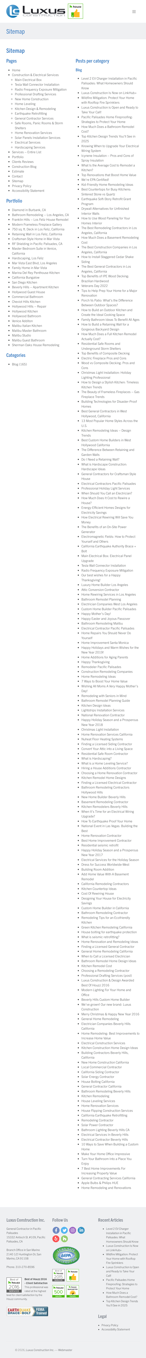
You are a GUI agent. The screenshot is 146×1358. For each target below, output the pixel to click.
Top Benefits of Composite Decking (105, 353)
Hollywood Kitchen (25, 311)
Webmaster (65, 1350)
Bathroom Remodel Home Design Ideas (108, 961)
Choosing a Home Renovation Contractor (109, 773)
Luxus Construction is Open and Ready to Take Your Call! (122, 1271)
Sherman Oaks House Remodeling (35, 345)
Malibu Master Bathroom (29, 330)
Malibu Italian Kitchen (27, 325)
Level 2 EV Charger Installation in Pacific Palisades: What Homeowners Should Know (109, 83)
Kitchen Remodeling (95, 1096)
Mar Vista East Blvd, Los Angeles (34, 263)
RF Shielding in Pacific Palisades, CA (37, 243)
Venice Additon (22, 321)
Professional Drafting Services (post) (106, 975)
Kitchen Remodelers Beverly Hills (104, 806)
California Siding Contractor (100, 1072)
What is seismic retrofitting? (100, 937)
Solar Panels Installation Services (37, 137)
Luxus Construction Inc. (40, 1350)
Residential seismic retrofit (99, 845)
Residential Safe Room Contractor (104, 753)
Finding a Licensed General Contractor (107, 946)
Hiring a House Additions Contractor (106, 768)
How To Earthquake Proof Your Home (106, 821)
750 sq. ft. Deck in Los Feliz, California (38, 229)
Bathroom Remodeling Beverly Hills (106, 1091)
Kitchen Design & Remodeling (35, 108)
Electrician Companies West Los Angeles (109, 604)
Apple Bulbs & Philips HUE (99, 1183)
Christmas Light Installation (100, 729)
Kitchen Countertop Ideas (99, 888)
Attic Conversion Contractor (100, 589)
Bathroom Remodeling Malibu (102, 623)
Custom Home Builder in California (105, 908)
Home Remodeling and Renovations (106, 1187)
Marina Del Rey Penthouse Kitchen (36, 272)
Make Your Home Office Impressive (105, 1154)
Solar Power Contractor (97, 1125)
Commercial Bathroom (27, 296)
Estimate (18, 171)
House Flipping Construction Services (107, 1110)
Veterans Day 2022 (94, 285)
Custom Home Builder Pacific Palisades (108, 609)
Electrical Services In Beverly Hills (105, 1134)
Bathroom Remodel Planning (101, 599)
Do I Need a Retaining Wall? (100, 459)
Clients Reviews (23, 161)
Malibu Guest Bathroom (28, 340)
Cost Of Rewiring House (97, 893)
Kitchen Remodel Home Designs (103, 777)
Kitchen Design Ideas (96, 705)
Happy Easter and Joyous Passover (105, 618)
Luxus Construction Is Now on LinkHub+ (109, 93)
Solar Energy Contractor (97, 1076)
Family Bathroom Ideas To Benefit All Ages (110, 319)
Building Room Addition (97, 869)
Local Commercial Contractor (101, 1067)
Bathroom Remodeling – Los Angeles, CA (40, 215)
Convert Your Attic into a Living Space (107, 748)
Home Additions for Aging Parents (104, 657)
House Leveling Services (98, 1101)
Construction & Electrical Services (35, 75)
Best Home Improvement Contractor (106, 840)
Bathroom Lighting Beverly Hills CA (105, 1130)
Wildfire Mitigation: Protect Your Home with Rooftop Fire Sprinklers (122, 1258)
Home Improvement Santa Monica (105, 642)
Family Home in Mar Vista (29, 268)
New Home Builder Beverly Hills (103, 797)
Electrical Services (27, 142)
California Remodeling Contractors (105, 884)
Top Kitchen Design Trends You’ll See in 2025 (122, 1303)
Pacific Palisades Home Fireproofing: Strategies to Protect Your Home (121, 1284)
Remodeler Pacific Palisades (101, 667)
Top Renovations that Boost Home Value (108, 175)
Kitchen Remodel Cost (96, 966)
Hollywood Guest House (28, 292)
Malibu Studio (21, 335)
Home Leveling (25, 104)
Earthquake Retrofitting (31, 113)
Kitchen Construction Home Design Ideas (109, 1048)
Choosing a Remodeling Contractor (105, 970)
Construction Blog (24, 166)
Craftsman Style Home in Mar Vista (36, 239)
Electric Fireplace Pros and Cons (103, 358)
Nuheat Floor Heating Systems (102, 739)
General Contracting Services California (108, 1178)
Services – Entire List (26, 152)
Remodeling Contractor (97, 1120)
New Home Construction (31, 99)
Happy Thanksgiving (95, 662)
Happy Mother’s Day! (96, 613)
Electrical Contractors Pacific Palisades (108, 483)
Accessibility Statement (28, 190)
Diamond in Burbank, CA (29, 210)
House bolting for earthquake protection (109, 932)
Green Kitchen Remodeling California (106, 927)
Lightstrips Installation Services (103, 710)
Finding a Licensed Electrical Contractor (109, 782)
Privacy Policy (21, 186)
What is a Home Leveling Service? (104, 763)
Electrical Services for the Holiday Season (110, 860)
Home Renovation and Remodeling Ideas (109, 941)
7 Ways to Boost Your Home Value (104, 681)
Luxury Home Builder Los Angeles (104, 585)
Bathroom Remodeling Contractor (104, 912)
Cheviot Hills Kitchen (26, 301)
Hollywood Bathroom (26, 316)
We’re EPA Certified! (95, 179)
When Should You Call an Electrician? (106, 493)
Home (16, 70)
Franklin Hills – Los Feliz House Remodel (40, 219)
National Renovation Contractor (103, 715)
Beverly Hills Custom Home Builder (105, 999)
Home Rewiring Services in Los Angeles (108, 594)
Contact (17, 176)
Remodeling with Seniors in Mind (104, 696)
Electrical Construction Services (103, 1043)
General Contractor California (101, 1086)
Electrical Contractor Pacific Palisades (107, 628)
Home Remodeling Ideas (98, 676)
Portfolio (18, 157)
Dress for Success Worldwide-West (105, 864)
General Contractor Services (34, 118)
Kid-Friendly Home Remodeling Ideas (107, 184)
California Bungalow (26, 277)
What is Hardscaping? (96, 758)
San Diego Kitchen (24, 282)
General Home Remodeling (100, 1019)
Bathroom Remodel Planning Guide (105, 700)
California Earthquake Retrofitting (104, 1115)
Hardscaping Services (30, 147)
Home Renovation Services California (107, 734)
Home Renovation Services (33, 132)
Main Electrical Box (28, 80)
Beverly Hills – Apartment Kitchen (35, 287)
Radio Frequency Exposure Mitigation (41, 89)
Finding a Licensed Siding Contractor (106, 744)
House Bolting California (98, 1081)
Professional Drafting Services (35, 94)
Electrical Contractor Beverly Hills (104, 1139)
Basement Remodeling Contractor (104, 802)
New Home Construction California (105, 1062)
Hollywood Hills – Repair (29, 306)
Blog (15, 364)
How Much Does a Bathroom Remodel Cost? (121, 1295)
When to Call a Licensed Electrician (105, 956)
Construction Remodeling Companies (107, 671)
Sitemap (17, 181)
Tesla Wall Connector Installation (37, 84)
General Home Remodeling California (107, 951)
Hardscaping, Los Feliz (28, 258)
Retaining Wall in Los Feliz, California (37, 234)
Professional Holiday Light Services (105, 488)
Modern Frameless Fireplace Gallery (37, 224)
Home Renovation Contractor (101, 835)
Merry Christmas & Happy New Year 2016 (110, 1014)
